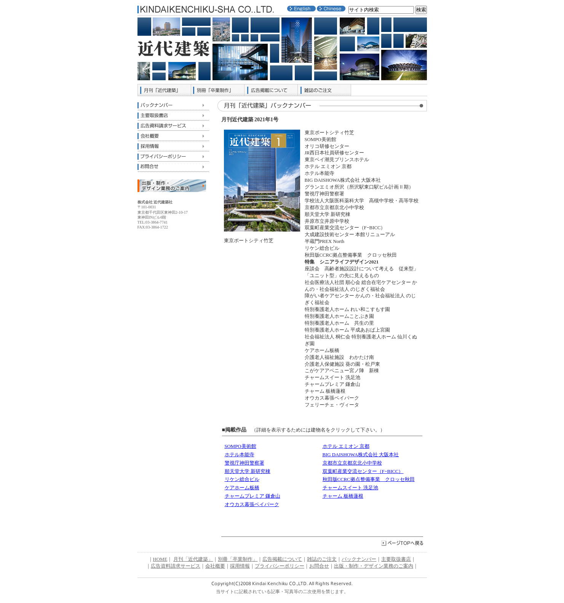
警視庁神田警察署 (244, 463)
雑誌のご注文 (324, 90)
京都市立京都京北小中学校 (352, 463)
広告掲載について (271, 90)
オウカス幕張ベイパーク (252, 504)
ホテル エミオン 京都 (346, 446)
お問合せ (173, 167)
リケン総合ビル (242, 479)
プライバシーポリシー (173, 156)
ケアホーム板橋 (242, 487)
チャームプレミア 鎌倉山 (252, 496)
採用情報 (173, 146)
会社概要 (173, 136)
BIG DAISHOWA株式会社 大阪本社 (361, 454)
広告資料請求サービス (173, 126)
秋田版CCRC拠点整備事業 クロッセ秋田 (369, 479)
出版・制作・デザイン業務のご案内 (373, 566)
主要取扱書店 (173, 115)
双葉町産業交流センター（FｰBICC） (363, 471)
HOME (160, 559)
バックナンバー (173, 105)
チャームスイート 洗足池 (350, 487)
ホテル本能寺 (239, 454)
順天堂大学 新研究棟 (247, 471)
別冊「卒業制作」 (217, 90)
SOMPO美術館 (240, 446)
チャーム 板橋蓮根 (343, 496)
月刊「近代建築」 (164, 90)
